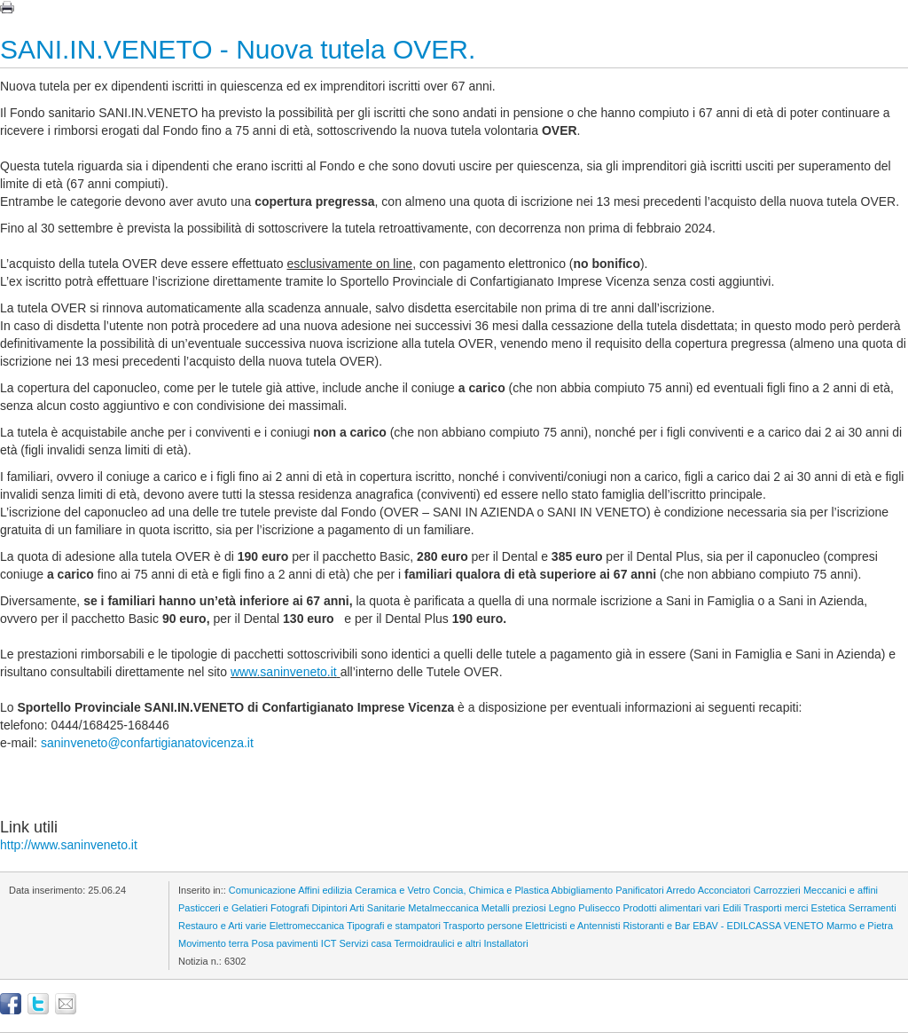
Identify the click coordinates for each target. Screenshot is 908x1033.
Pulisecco (599, 908)
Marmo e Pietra (859, 925)
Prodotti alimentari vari (670, 908)
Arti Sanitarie (377, 908)
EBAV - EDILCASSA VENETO (758, 925)
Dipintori (329, 908)
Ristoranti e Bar (656, 925)
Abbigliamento (583, 890)
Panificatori (639, 890)
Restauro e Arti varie (222, 925)
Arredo (680, 890)
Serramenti (872, 908)
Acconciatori (724, 890)
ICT (329, 943)
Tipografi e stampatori (394, 925)
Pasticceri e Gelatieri (223, 908)
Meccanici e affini (840, 890)
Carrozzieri (777, 890)
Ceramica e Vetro (392, 890)
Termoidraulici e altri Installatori (461, 943)
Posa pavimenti (285, 943)
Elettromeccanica (307, 925)
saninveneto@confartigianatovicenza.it (147, 743)
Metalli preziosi (513, 908)
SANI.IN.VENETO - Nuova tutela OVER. (237, 49)
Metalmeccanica (443, 908)
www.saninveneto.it (284, 672)
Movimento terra (213, 943)
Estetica (828, 908)
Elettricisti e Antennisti (572, 925)
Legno (562, 908)
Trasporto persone (482, 925)
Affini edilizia (325, 890)
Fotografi (289, 908)
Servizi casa (365, 943)
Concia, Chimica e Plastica (491, 890)
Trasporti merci (776, 908)
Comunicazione (262, 890)
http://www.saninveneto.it (68, 845)
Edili (732, 908)
